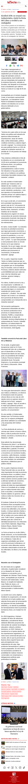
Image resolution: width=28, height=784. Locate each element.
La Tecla (9, 9)
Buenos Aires (16, 9)
